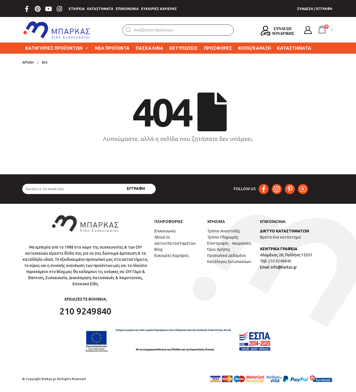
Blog (158, 249)
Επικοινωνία (165, 231)
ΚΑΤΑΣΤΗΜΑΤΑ (100, 9)
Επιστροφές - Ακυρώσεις (229, 243)
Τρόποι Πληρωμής (223, 237)
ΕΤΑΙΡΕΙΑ (77, 9)
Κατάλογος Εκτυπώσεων (229, 261)
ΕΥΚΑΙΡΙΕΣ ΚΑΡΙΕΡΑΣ (159, 9)
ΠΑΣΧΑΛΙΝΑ (149, 48)
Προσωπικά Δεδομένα (226, 255)
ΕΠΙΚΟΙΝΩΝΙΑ (127, 9)
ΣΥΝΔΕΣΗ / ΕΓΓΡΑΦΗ (314, 9)
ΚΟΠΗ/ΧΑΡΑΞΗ (254, 48)
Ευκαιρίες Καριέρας (171, 255)
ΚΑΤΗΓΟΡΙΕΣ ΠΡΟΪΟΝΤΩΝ (57, 48)
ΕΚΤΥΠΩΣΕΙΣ (183, 48)
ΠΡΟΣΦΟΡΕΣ (218, 48)
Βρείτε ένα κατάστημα (280, 237)
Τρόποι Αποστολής (223, 231)
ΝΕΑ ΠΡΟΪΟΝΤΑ (112, 48)
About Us (162, 237)
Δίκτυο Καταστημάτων (175, 243)
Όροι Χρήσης (218, 249)
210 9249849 (279, 261)
